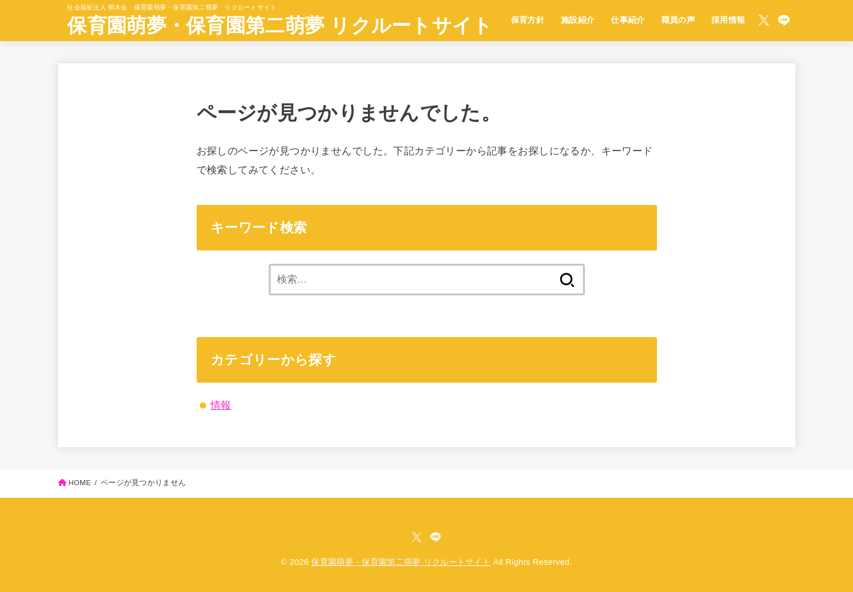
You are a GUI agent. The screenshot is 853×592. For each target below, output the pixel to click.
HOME (79, 482)
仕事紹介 (628, 20)
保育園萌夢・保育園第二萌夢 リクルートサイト (280, 26)
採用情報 (728, 20)
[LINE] (784, 20)
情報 (221, 404)
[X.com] (764, 20)
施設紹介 (578, 20)
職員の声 (678, 20)
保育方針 (528, 20)
